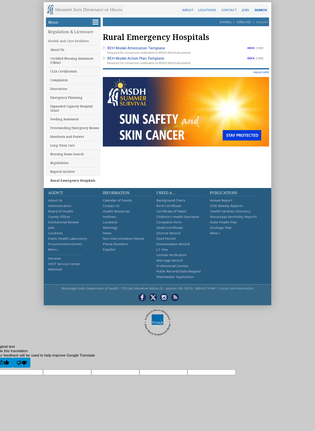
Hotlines (109, 216)
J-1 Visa (162, 249)
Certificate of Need (171, 211)
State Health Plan (223, 222)
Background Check (170, 200)
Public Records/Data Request (178, 271)
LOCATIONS (207, 10)
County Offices (59, 216)
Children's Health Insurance (177, 216)
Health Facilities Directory (230, 211)
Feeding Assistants (64, 119)
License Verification (171, 255)
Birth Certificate (168, 205)
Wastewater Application (175, 276)
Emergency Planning (66, 97)
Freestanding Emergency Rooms (74, 128)
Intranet (54, 258)
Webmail (55, 269)
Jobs (51, 227)
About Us (57, 50)
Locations (55, 233)
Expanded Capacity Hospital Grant (71, 108)
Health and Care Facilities (68, 41)
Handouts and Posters (67, 136)
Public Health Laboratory (67, 238)
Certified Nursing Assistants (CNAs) (71, 60)
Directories (58, 89)
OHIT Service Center (64, 264)
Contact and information (236, 288)
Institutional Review (63, 222)
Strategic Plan (220, 227)
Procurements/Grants (65, 244)
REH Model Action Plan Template (135, 58)
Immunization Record (173, 244)
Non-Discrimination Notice (123, 238)
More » (53, 249)
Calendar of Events (117, 200)
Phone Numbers (115, 244)
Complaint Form (169, 222)
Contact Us (111, 205)
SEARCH (260, 10)
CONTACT (229, 10)
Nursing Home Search (67, 154)
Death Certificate (169, 227)
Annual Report (221, 200)
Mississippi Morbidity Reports (233, 216)
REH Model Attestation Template (136, 47)
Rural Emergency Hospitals (72, 180)
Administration (59, 205)
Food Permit (166, 238)
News (107, 233)
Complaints (59, 80)
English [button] (262, 22)
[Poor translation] (21, 363)
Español (226, 22)
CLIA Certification (63, 71)
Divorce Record (168, 233)
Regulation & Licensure (70, 31)
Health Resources (116, 211)
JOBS (245, 10)
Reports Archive (62, 171)
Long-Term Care (62, 145)
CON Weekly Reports (226, 205)
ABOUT (188, 10)
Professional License (172, 266)
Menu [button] (73, 22)
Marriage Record (169, 260)
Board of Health (60, 211)
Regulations (59, 163)
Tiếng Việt (244, 22)
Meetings (110, 227)
